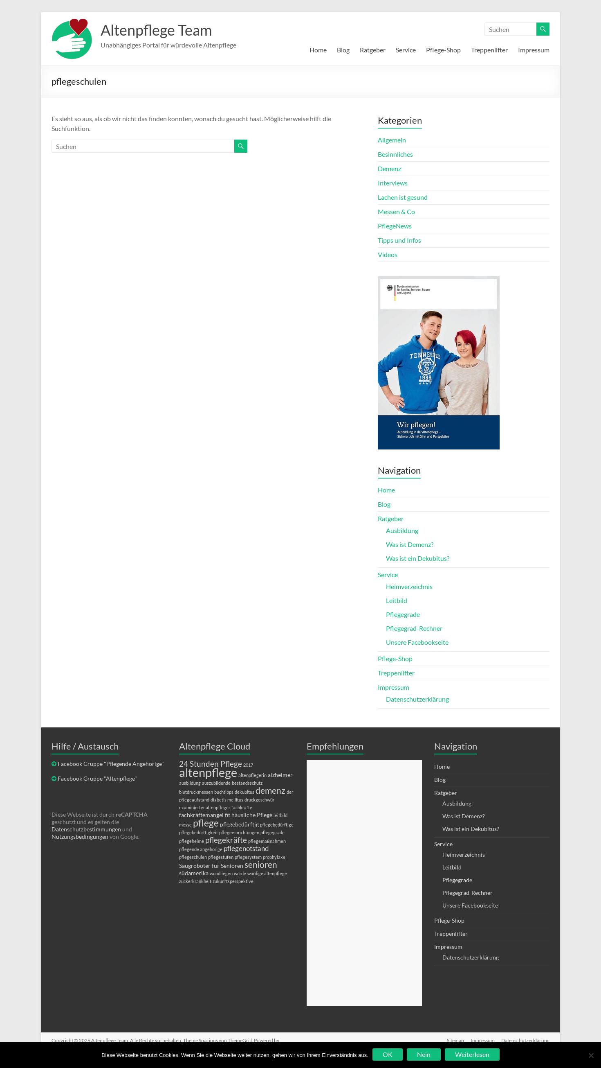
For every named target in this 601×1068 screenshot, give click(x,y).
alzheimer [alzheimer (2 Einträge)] (280, 774)
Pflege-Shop (443, 50)
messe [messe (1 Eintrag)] (185, 824)
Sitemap (455, 1040)
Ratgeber (373, 50)
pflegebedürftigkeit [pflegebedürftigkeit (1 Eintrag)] (198, 832)
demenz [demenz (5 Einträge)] (270, 790)
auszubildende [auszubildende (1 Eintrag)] (216, 783)
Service (406, 50)
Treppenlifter (489, 50)
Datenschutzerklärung (417, 699)
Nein (424, 1054)
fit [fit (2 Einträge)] (227, 814)
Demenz (389, 168)
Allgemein (392, 140)
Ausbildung (402, 530)
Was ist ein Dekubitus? (417, 558)
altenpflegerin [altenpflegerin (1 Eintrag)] (252, 775)
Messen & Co (396, 211)
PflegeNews (395, 226)
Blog (343, 50)
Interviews (393, 183)
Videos (387, 254)
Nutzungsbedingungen (80, 836)
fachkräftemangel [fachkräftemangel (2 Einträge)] (201, 814)
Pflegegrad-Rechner (414, 628)
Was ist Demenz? (409, 544)
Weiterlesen (472, 1054)
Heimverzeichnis (409, 586)
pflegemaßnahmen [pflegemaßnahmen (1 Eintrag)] (267, 841)
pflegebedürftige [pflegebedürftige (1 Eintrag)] (277, 824)
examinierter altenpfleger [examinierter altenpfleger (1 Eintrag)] (204, 807)
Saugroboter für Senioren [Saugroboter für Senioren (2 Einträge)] (211, 865)
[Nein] (591, 1055)
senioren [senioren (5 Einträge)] (260, 864)
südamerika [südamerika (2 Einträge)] (194, 872)
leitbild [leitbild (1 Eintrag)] (280, 815)
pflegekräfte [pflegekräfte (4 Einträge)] (226, 839)
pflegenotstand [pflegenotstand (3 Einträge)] (246, 848)
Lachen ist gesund (403, 197)
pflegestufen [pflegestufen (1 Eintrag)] (220, 857)
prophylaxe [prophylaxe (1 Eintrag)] (274, 857)
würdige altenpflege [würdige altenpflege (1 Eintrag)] (267, 873)
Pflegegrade (403, 614)
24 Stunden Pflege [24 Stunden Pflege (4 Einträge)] (210, 763)
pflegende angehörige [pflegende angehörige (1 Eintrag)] (200, 849)
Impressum (533, 50)
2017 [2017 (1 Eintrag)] (248, 765)
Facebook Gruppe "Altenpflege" (97, 778)
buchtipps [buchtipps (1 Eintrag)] (223, 792)
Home (318, 50)
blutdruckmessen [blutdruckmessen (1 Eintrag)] (196, 792)
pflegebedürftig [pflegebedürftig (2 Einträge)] (239, 824)
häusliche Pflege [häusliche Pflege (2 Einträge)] (251, 814)
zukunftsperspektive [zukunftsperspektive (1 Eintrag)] (233, 881)
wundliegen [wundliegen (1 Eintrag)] (221, 873)
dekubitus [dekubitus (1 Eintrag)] (244, 792)
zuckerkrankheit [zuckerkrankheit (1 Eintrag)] (195, 881)
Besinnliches (395, 154)
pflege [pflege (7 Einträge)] (206, 823)
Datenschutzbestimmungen (86, 829)
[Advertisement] (364, 883)
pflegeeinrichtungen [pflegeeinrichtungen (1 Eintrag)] (239, 832)
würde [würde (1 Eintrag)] (240, 873)
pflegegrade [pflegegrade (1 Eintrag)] (272, 832)
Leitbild (396, 600)
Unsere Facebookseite (417, 642)
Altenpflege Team (156, 30)
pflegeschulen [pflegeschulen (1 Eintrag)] (193, 857)
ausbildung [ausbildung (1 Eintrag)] (190, 783)
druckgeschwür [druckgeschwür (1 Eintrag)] (259, 799)
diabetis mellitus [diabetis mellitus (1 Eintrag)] (227, 799)
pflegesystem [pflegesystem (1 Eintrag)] (248, 857)
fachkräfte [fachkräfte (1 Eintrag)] (241, 807)
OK (387, 1054)
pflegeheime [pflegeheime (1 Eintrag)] (191, 841)
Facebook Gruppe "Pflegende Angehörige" (111, 763)
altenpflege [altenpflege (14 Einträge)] (208, 772)
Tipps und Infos (399, 240)
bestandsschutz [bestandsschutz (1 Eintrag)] (247, 783)
